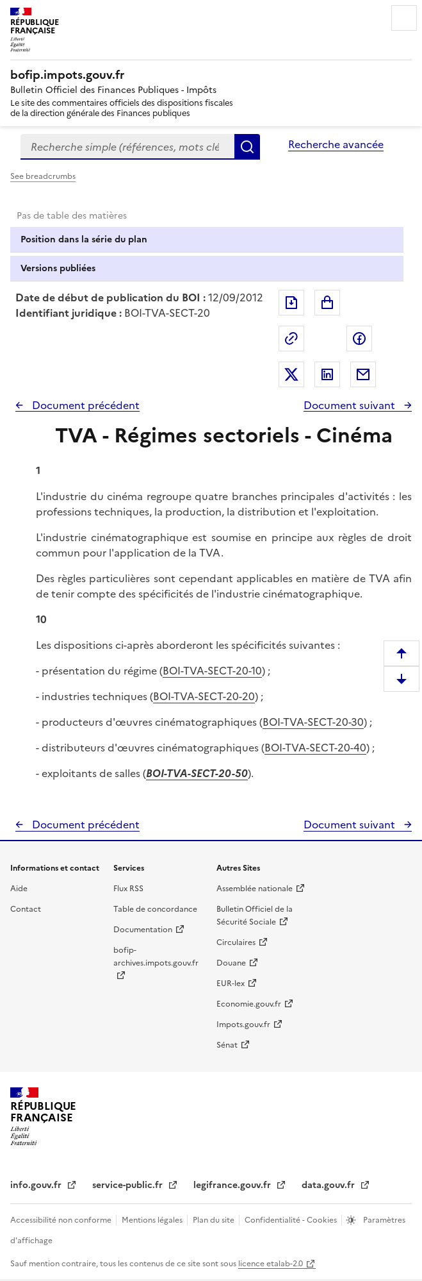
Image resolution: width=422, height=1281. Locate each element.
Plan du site (214, 1220)
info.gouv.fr (37, 1185)
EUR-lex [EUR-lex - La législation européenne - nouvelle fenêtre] (230, 983)
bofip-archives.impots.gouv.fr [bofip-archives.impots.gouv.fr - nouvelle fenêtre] (156, 956)
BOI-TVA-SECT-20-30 (313, 722)
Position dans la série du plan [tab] (83, 239)
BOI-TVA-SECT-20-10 (212, 670)
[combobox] (127, 147)
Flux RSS (128, 888)
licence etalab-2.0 (270, 1263)
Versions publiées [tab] (57, 268)
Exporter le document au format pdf (291, 302)
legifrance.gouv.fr (233, 1185)
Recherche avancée (336, 144)
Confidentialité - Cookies (292, 1220)
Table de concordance (155, 909)
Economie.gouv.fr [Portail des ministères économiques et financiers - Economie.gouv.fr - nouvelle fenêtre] (248, 1004)
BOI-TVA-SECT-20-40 (315, 747)
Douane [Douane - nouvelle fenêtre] (231, 963)
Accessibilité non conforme (61, 1220)
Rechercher (247, 147)
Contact (25, 909)
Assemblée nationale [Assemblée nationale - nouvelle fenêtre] (254, 888)
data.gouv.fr (329, 1185)
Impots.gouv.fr (243, 1024)
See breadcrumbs (43, 176)
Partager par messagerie (363, 374)
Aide (19, 888)
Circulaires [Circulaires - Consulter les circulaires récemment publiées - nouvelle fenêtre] (236, 942)
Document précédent (84, 405)
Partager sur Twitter (291, 374)
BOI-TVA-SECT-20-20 (204, 696)
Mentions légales (153, 1220)
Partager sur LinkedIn (327, 374)
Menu (404, 18)
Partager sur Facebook (359, 338)
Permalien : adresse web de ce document (291, 338)
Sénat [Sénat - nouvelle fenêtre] (227, 1045)
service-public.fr (128, 1185)
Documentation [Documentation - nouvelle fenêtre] (142, 929)
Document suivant (351, 405)
